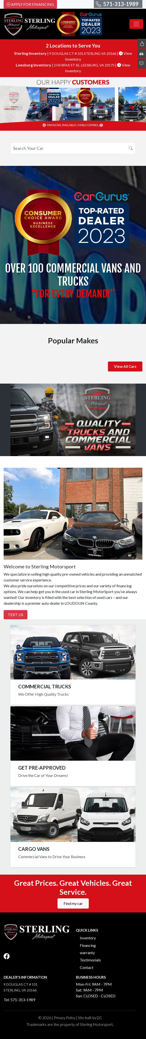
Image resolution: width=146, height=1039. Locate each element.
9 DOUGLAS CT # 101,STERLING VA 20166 (83, 53)
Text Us (15, 614)
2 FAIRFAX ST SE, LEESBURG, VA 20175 (84, 65)
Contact (86, 967)
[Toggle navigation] (136, 24)
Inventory (88, 937)
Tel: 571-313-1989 (19, 999)
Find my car (73, 903)
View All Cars (125, 366)
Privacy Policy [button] (64, 1017)
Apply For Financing (30, 4)
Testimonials (90, 960)
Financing (88, 945)
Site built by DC (90, 1017)
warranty (87, 952)
